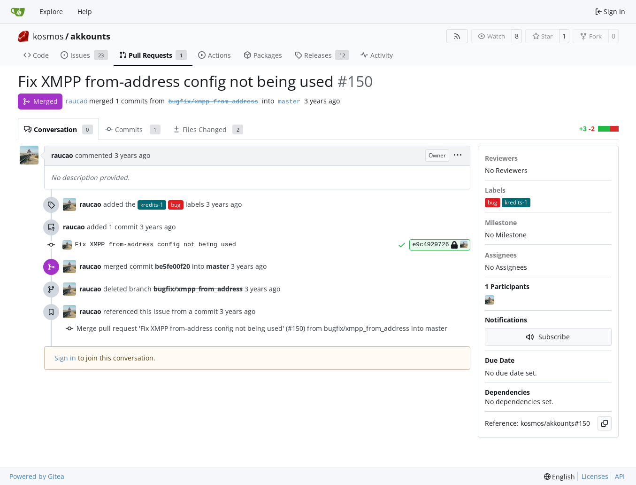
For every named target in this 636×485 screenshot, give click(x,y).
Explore (51, 11)
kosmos (48, 36)
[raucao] (490, 300)
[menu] (457, 155)
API (620, 476)
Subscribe (548, 336)
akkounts (90, 36)
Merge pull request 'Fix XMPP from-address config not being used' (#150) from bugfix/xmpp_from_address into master (262, 328)
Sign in (65, 357)
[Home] (18, 11)
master (289, 101)
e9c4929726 (439, 245)
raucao (76, 100)
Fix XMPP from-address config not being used (155, 244)
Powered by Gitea (36, 476)
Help (84, 11)
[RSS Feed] (457, 36)
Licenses (595, 476)
